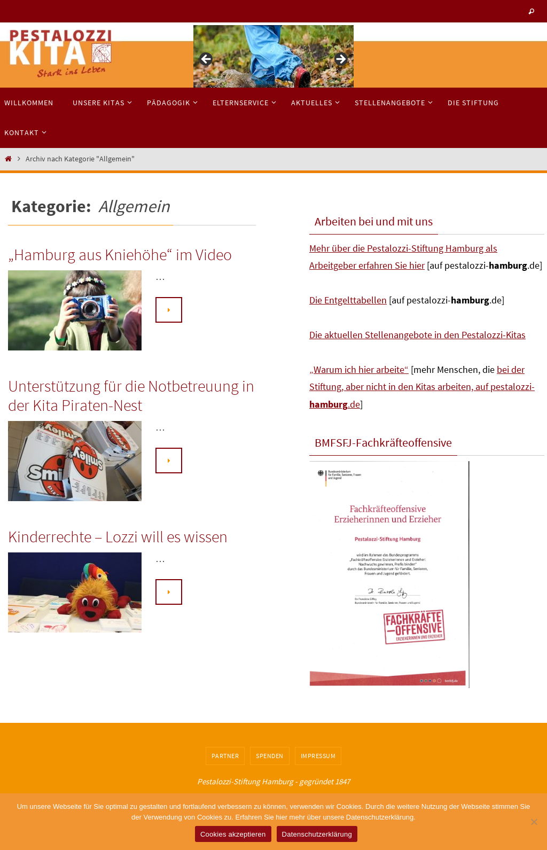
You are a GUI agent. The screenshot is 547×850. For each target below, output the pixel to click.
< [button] (207, 60)
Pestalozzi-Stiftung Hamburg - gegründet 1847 (273, 781)
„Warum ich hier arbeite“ (359, 369)
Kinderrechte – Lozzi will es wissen (118, 536)
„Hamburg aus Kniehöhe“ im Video (120, 254)
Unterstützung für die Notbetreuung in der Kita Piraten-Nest (131, 395)
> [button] (340, 60)
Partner (225, 756)
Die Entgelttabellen (348, 300)
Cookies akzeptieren (233, 834)
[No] (533, 821)
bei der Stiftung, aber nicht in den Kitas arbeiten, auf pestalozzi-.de (422, 386)
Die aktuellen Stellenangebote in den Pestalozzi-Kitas (417, 335)
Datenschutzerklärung (317, 834)
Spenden (270, 756)
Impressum (318, 756)
